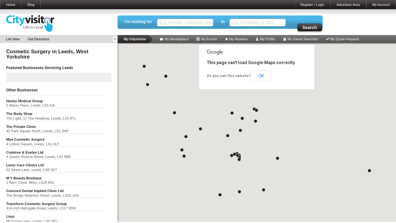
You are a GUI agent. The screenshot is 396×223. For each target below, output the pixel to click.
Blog (31, 5)
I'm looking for (138, 21)
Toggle (117, 39)
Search (310, 27)
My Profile (267, 39)
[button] (234, 154)
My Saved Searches (302, 39)
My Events (209, 39)
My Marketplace (177, 39)
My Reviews (238, 39)
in (223, 21)
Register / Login (312, 5)
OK (261, 75)
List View (13, 39)
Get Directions (39, 39)
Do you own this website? (229, 76)
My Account (381, 5)
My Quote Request (344, 39)
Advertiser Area (348, 5)
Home (10, 5)
